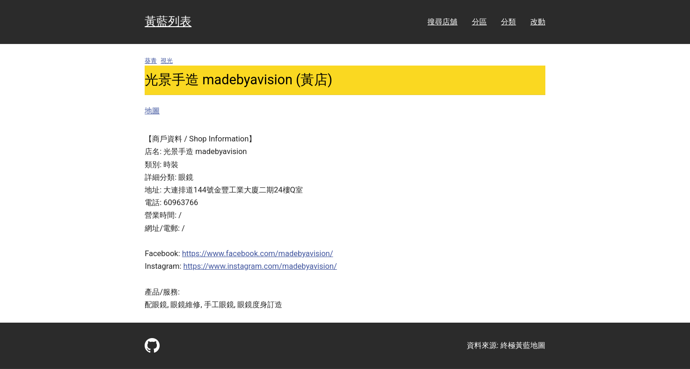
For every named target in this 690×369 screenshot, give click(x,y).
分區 (479, 21)
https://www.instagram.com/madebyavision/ (260, 266)
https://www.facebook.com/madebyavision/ (257, 253)
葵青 (151, 60)
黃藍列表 (168, 21)
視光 (167, 60)
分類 (508, 21)
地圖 (152, 110)
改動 (537, 21)
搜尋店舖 (442, 21)
